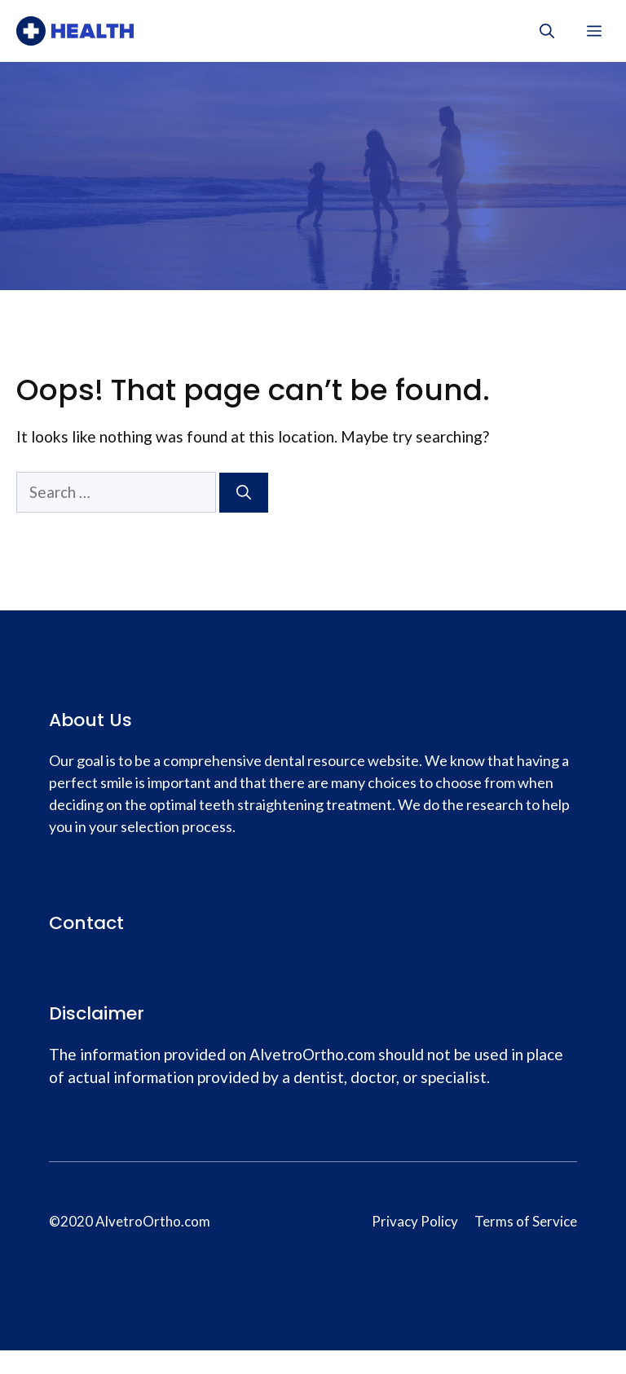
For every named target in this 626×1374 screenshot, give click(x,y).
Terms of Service (525, 1221)
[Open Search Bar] (547, 31)
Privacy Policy (415, 1221)
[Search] (243, 493)
